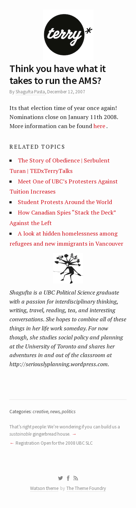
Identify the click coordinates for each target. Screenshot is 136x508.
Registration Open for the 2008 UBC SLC (54, 443)
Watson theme (44, 488)
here (99, 126)
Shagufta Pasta (30, 92)
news (55, 411)
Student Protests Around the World (65, 202)
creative (40, 411)
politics (68, 411)
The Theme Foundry (86, 488)
